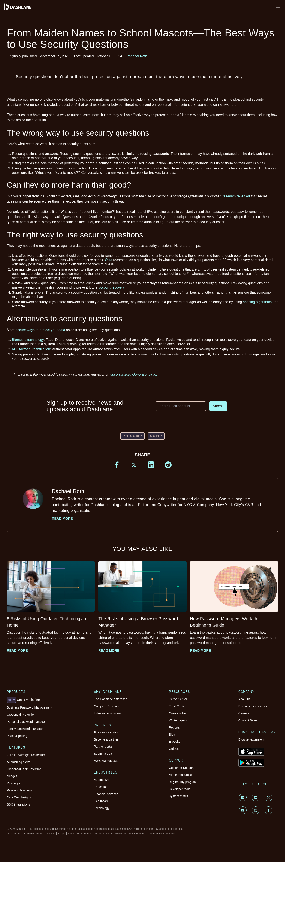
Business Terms (33, 833)
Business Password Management (29, 707)
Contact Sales (248, 720)
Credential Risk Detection (24, 769)
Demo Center (178, 699)
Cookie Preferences (80, 833)
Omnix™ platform (24, 700)
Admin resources (180, 775)
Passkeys (13, 783)
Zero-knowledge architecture (26, 755)
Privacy (50, 833)
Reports (174, 727)
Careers (243, 713)
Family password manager (25, 728)
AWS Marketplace (106, 760)
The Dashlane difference (110, 699)
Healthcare (101, 801)
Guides (174, 748)
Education (101, 787)
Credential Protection (21, 714)
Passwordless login (20, 790)
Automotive (101, 780)
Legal (61, 833)
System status (178, 796)
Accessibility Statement (163, 833)
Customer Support (181, 767)
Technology (101, 808)
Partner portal (103, 746)
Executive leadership (252, 706)
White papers (178, 720)
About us (244, 699)
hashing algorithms (257, 302)
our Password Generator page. (133, 374)
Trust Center (177, 706)
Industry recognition (107, 713)
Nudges (12, 776)
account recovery (112, 287)
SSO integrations (18, 804)
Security (156, 435)
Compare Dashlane (107, 706)
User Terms (13, 833)
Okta (108, 260)
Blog (172, 734)
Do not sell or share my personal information (121, 833)
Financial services (106, 794)
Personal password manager (26, 721)
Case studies (178, 713)
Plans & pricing (17, 736)
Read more (62, 518)
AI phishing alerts (18, 762)
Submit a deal (103, 753)
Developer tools (179, 789)
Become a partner (106, 739)
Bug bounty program (183, 782)
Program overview (106, 732)
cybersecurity (132, 435)
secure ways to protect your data (40, 330)
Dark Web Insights (19, 797)
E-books (174, 741)
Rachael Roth (136, 56)
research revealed (236, 196)
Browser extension (251, 739)
